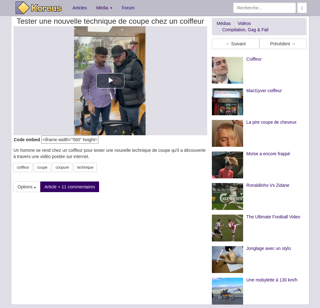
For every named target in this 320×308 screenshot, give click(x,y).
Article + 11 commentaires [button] (69, 186)
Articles (79, 7)
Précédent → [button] (283, 43)
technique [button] (85, 167)
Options (27, 186)
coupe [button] (42, 167)
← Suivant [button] (236, 43)
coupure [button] (62, 167)
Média (104, 7)
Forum (128, 7)
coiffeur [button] (23, 167)
